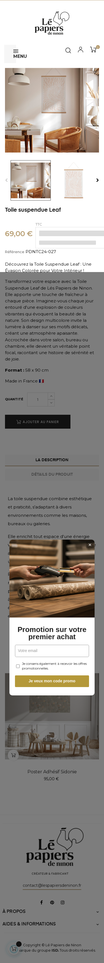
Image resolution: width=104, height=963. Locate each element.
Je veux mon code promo (52, 545)
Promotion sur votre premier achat (51, 497)
